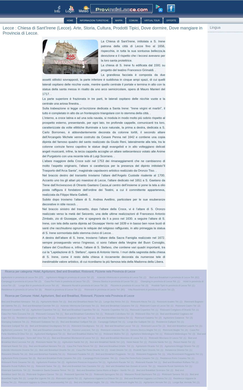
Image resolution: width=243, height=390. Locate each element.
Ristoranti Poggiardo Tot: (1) (150, 354)
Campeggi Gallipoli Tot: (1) (111, 322)
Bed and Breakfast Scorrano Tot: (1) (154, 370)
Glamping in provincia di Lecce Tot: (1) (160, 281)
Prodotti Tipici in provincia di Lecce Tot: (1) (173, 285)
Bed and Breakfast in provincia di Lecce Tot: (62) (174, 277)
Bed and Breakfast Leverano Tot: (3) (51, 330)
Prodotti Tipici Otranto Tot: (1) (148, 350)
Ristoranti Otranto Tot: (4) (14, 354)
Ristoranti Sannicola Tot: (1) (15, 370)
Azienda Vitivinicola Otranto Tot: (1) (19, 350)
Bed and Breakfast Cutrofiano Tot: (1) (84, 314)
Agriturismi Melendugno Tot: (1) (146, 334)
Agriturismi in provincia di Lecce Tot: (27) (22, 277)
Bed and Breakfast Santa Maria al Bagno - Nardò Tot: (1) (105, 370)
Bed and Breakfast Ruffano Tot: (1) (180, 362)
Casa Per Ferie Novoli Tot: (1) (82, 346)
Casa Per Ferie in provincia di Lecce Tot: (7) (67, 281)
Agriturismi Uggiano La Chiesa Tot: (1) (103, 378)
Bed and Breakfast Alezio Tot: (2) (85, 301)
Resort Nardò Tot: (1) (184, 342)
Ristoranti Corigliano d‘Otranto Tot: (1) (179, 309)
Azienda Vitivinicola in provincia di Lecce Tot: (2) (121, 277)
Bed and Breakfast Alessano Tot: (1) (20, 301)
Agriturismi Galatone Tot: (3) (178, 317)
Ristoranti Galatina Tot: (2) (148, 317)
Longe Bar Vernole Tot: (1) (186, 382)
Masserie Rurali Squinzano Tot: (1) (142, 374)
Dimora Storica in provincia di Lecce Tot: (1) (115, 281)
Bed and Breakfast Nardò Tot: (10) (107, 342)
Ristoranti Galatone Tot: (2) (45, 322)
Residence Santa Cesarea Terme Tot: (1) (53, 370)
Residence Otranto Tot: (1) (178, 350)
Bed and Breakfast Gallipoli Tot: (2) (78, 322)
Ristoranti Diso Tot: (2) (147, 314)
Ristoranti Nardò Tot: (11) (14, 346)
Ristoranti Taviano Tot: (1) (175, 374)
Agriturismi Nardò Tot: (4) (75, 342)
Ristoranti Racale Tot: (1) (148, 362)
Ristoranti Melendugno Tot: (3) (179, 334)
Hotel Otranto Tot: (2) (120, 350)
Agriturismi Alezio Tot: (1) (53, 301)
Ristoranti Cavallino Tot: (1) (15, 309)
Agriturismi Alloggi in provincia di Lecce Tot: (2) (70, 277)
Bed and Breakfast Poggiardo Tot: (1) (115, 354)
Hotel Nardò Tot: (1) (137, 342)
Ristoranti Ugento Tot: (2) (69, 378)
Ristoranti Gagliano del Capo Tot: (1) (76, 317)
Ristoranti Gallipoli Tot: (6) (14, 326)
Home (70, 20)
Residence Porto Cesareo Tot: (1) (177, 358)
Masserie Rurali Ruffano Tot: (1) (17, 366)
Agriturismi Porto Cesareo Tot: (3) (18, 358)
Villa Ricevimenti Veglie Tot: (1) (126, 382)
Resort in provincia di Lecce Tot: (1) (63, 289)
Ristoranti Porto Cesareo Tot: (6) (17, 362)
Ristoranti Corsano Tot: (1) (49, 314)
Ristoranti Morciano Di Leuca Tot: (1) (167, 338)
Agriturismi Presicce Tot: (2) (50, 362)
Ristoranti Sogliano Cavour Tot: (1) (44, 374)
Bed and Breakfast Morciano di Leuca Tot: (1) (124, 338)
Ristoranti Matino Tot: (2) (116, 334)
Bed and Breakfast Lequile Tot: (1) (184, 326)
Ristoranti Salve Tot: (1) (48, 366)
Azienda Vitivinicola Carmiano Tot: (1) (80, 305)
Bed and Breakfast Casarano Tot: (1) (119, 305)
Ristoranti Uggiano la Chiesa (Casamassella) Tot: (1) (45, 382)
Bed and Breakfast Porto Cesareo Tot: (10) (59, 358)
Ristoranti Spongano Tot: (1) (108, 374)
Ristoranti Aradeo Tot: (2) (169, 301)
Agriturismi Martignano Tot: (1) (49, 334)
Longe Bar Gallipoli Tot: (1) (140, 322)
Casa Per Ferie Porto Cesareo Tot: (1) (138, 358)
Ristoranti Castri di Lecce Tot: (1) (156, 305)
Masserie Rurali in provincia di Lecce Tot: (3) (84, 285)
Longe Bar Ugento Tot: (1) (41, 378)
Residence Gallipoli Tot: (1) (170, 322)
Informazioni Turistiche (94, 20)
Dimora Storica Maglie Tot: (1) (145, 330)
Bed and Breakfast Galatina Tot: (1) (115, 317)
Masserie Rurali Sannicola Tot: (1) (174, 366)
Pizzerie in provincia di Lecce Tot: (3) (129, 285)
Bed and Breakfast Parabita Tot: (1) (47, 354)
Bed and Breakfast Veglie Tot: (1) (91, 382)
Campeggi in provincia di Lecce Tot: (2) (21, 281)
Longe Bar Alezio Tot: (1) (116, 301)
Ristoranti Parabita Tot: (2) (80, 354)
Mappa (118, 20)
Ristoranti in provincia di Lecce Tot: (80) (104, 289)
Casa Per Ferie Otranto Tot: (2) (92, 350)
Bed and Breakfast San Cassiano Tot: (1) (83, 366)
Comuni (133, 20)
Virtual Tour (152, 20)
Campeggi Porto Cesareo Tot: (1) (100, 358)
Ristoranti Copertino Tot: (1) (144, 309)
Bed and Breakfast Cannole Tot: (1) (41, 305)
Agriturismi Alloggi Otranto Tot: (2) (182, 346)
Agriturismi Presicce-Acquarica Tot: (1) (85, 362)
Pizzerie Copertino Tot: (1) (115, 309)
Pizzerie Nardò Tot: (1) (160, 342)
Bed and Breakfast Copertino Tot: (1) (81, 309)
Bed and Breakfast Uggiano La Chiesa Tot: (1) (147, 378)
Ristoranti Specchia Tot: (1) (78, 374)
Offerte (171, 20)
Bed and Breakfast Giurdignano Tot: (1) (50, 326)
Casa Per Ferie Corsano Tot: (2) (17, 314)
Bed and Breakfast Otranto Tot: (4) (56, 350)
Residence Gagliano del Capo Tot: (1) (36, 317)
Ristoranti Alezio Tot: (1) (143, 301)
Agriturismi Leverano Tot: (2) (16, 330)
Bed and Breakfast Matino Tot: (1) (84, 334)
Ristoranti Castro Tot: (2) (187, 305)
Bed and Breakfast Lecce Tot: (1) (122, 326)
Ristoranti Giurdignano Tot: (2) (87, 326)
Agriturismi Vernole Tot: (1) (157, 382)
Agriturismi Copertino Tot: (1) (45, 309)
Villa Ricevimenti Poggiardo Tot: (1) (185, 354)
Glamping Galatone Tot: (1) (15, 322)
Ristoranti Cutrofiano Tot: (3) (119, 314)
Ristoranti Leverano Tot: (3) (115, 330)
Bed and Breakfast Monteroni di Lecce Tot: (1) (75, 338)
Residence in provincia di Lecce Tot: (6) (21, 289)
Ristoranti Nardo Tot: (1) (48, 342)
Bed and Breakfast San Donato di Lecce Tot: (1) (130, 366)
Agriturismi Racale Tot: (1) (120, 362)
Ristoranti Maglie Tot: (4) (175, 330)
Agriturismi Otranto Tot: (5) (149, 346)
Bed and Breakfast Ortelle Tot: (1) (116, 346)
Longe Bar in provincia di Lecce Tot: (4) (39, 285)
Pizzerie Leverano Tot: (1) (85, 330)
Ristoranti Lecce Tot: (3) (153, 326)
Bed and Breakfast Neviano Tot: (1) (47, 346)
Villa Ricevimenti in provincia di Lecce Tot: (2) (151, 289)
